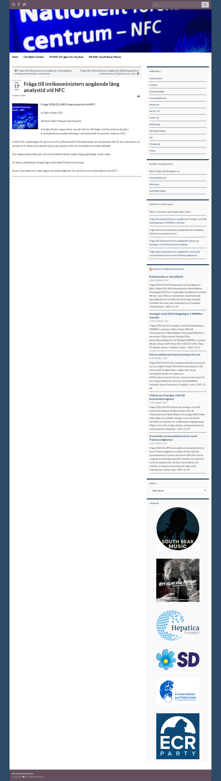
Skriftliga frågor (157, 130)
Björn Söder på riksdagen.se (164, 171)
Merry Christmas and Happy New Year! (170, 211)
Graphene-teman (36, 776)
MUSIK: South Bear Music (105, 56)
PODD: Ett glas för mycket (67, 56)
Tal (150, 137)
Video (152, 150)
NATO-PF (154, 111)
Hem (15, 56)
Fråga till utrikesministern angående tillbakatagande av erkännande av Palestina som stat (109, 72)
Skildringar (155, 124)
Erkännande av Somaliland (166, 276)
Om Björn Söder (33, 56)
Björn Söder (20, 95)
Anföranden (155, 78)
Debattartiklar (157, 91)
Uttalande (154, 144)
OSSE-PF (154, 117)
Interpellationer (157, 98)
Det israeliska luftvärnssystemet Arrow (174, 354)
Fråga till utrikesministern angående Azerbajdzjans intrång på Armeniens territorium (43, 72)
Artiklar (153, 84)
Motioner (154, 104)
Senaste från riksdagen (168, 269)
